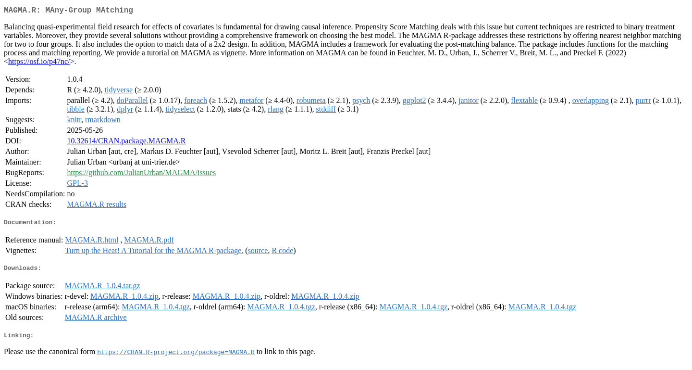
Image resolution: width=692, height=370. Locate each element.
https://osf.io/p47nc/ (39, 63)
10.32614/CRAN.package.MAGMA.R (126, 143)
